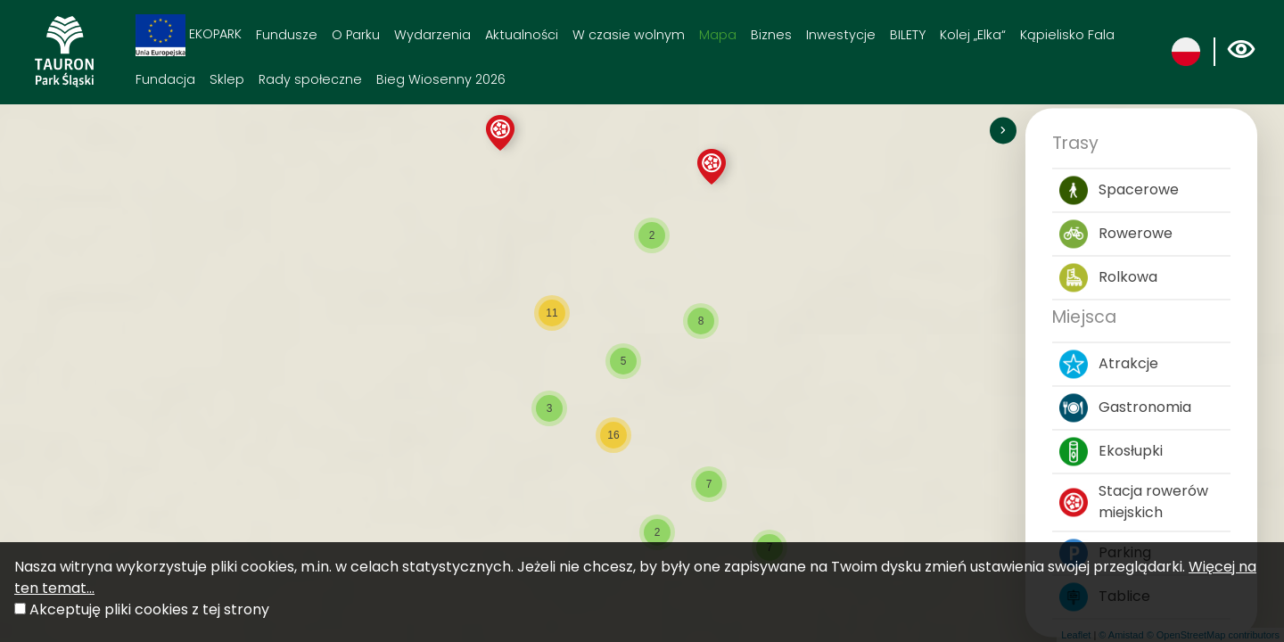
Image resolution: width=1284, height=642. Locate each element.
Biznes (771, 35)
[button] (500, 133)
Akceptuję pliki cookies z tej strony (149, 609)
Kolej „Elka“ (973, 35)
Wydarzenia (432, 35)
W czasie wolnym (628, 35)
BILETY (908, 35)
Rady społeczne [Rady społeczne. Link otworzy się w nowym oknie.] (310, 79)
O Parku (356, 35)
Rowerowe (1116, 234)
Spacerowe (1119, 191)
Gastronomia (1125, 408)
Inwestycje (841, 35)
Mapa (718, 35)
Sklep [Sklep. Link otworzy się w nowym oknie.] (227, 79)
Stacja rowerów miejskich (1133, 502)
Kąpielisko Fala (1067, 35)
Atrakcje (1108, 364)
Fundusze (286, 35)
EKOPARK (189, 35)
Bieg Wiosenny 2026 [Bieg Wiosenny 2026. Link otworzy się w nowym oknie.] (441, 79)
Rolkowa (1108, 278)
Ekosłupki (1111, 452)
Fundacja (165, 79)
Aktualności (521, 35)
